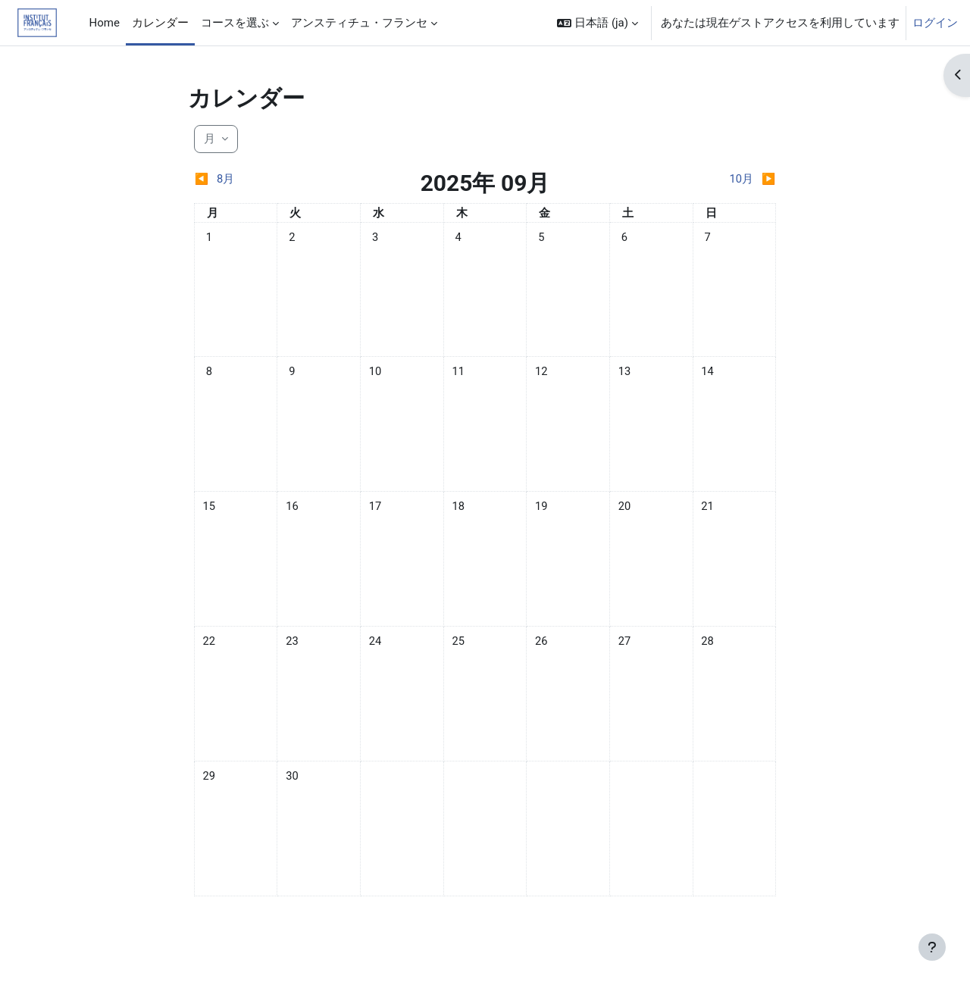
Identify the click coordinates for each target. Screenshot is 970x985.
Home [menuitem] (104, 23)
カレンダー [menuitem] (160, 23)
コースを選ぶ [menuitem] (235, 23)
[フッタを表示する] (932, 947)
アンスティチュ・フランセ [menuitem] (359, 23)
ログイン (935, 23)
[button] (597, 22)
